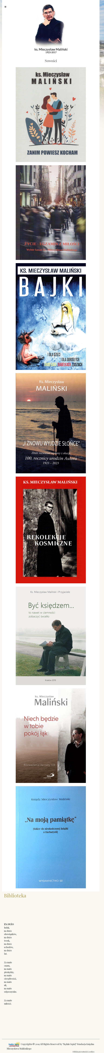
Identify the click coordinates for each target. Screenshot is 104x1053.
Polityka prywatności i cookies (83, 1051)
